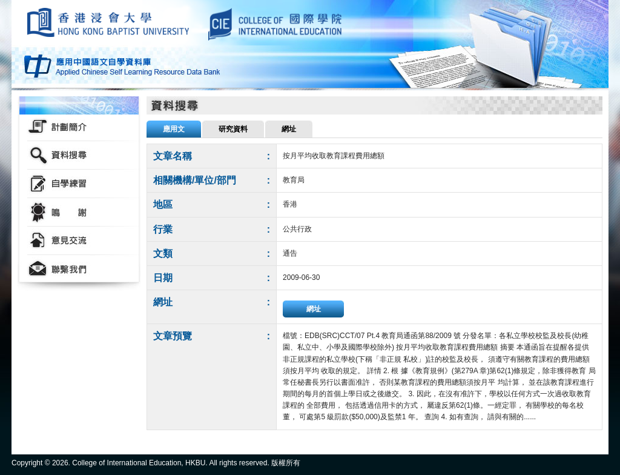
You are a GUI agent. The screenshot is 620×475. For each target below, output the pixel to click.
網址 (313, 309)
